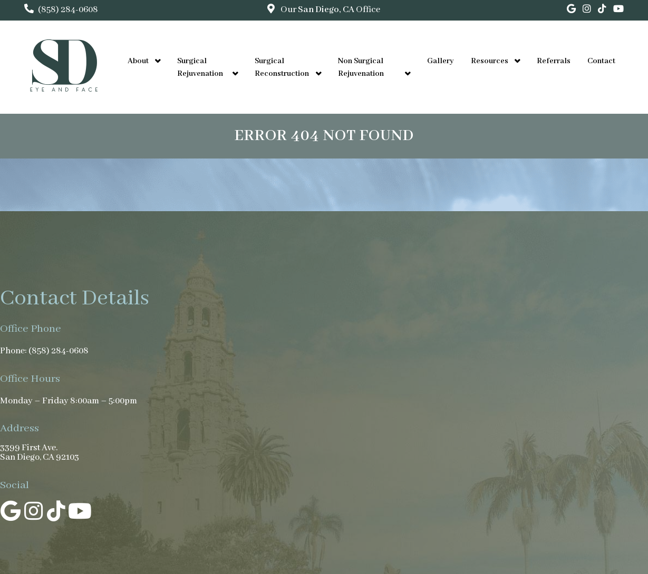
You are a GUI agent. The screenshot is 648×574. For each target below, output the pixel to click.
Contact (601, 61)
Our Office (329, 9)
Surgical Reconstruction (282, 67)
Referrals (553, 61)
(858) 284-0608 (68, 9)
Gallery (440, 61)
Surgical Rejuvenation (200, 67)
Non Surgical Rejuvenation (361, 67)
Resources (489, 61)
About (138, 61)
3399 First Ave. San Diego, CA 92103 (39, 452)
